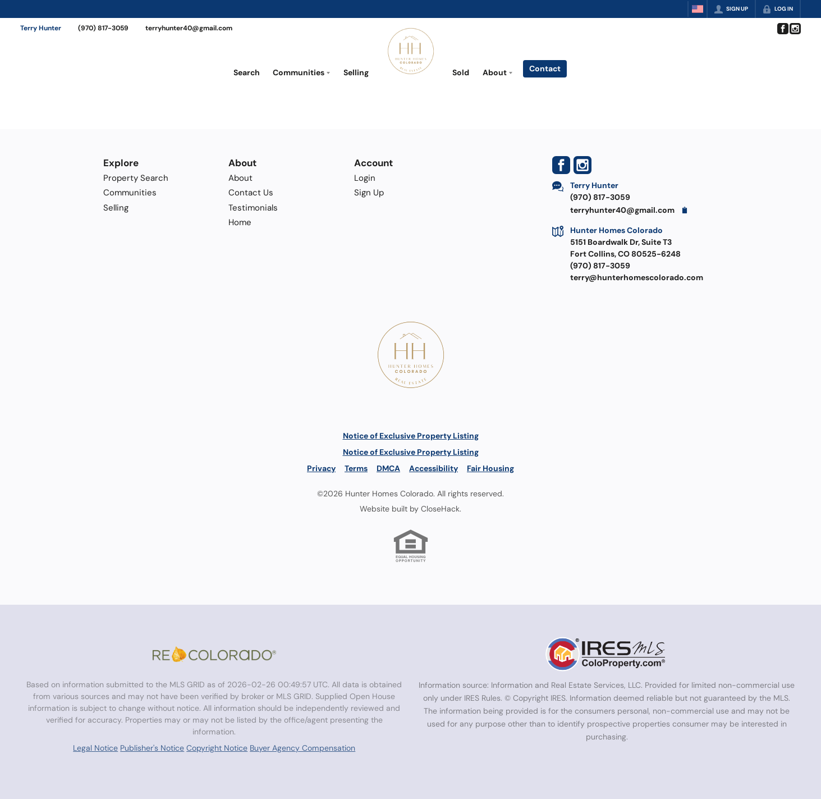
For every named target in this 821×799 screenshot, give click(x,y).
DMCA (388, 468)
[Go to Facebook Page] (782, 28)
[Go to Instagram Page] (794, 28)
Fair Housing (490, 468)
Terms (356, 468)
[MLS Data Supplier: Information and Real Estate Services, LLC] (606, 654)
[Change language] (697, 9)
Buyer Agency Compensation (302, 748)
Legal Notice (95, 748)
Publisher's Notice (152, 748)
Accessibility (433, 468)
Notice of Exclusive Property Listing (411, 436)
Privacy (321, 468)
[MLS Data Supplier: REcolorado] (214, 654)
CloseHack (440, 509)
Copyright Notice (216, 748)
